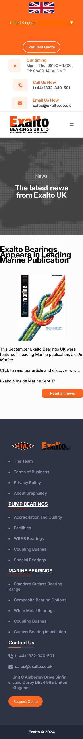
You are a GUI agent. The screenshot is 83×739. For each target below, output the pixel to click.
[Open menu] (72, 124)
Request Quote (26, 701)
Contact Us (21, 642)
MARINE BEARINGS (30, 571)
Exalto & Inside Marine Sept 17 (27, 381)
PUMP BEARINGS (28, 504)
